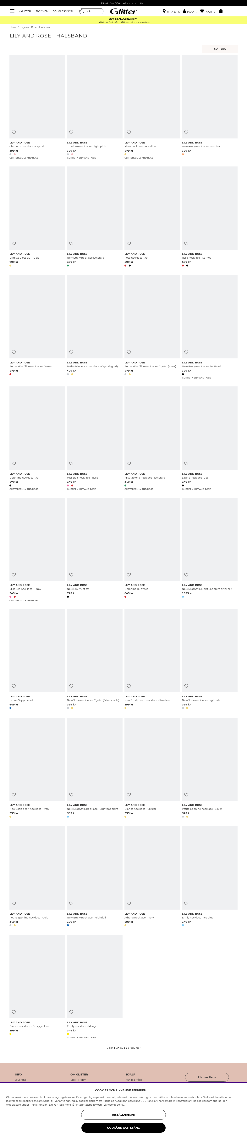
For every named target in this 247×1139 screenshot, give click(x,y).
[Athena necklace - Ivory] (152, 877)
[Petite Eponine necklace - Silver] (210, 768)
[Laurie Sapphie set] (37, 659)
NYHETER (25, 11)
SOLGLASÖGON (63, 11)
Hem (13, 27)
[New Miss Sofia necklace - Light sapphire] (95, 768)
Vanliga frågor (135, 1080)
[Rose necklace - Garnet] (210, 217)
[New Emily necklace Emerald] (95, 217)
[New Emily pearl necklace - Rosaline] (152, 659)
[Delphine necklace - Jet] (37, 438)
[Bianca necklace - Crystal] (152, 768)
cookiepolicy (116, 1104)
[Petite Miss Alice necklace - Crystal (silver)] (152, 327)
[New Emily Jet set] (95, 550)
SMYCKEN (42, 11)
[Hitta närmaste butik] (171, 11)
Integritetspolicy (86, 1104)
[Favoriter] (209, 11)
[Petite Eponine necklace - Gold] (37, 877)
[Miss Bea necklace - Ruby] (37, 550)
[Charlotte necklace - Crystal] (37, 107)
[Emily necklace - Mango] (95, 987)
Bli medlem (207, 1077)
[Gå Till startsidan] (123, 11)
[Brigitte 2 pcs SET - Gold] (37, 217)
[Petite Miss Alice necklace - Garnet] (37, 327)
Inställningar (123, 1114)
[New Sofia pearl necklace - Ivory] (37, 768)
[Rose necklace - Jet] (152, 217)
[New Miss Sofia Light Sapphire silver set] (210, 550)
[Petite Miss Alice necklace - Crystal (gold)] (95, 327)
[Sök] (91, 11)
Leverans (20, 1080)
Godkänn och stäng (123, 1128)
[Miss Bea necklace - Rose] (95, 438)
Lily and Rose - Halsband (36, 27)
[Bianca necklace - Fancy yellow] (37, 987)
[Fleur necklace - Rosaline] (152, 107)
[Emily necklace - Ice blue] (210, 877)
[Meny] (12, 11)
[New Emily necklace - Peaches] (210, 107)
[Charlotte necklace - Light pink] (95, 107)
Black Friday (78, 1080)
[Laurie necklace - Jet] (210, 438)
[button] (191, 11)
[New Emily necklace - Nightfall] (95, 877)
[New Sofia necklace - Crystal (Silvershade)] (95, 659)
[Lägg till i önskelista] (13, 132)
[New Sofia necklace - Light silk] (210, 659)
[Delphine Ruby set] (152, 550)
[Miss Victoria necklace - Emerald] (152, 438)
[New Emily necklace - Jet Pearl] (210, 327)
